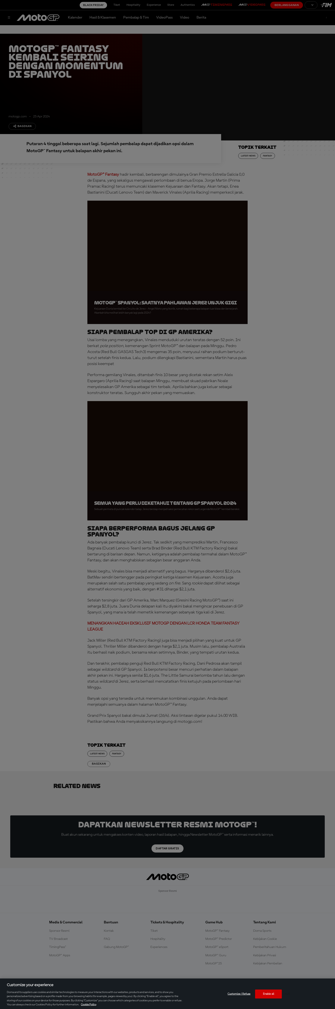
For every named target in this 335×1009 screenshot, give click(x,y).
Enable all (268, 994)
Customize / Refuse (239, 994)
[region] (167, 993)
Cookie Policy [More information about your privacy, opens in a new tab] (88, 1004)
